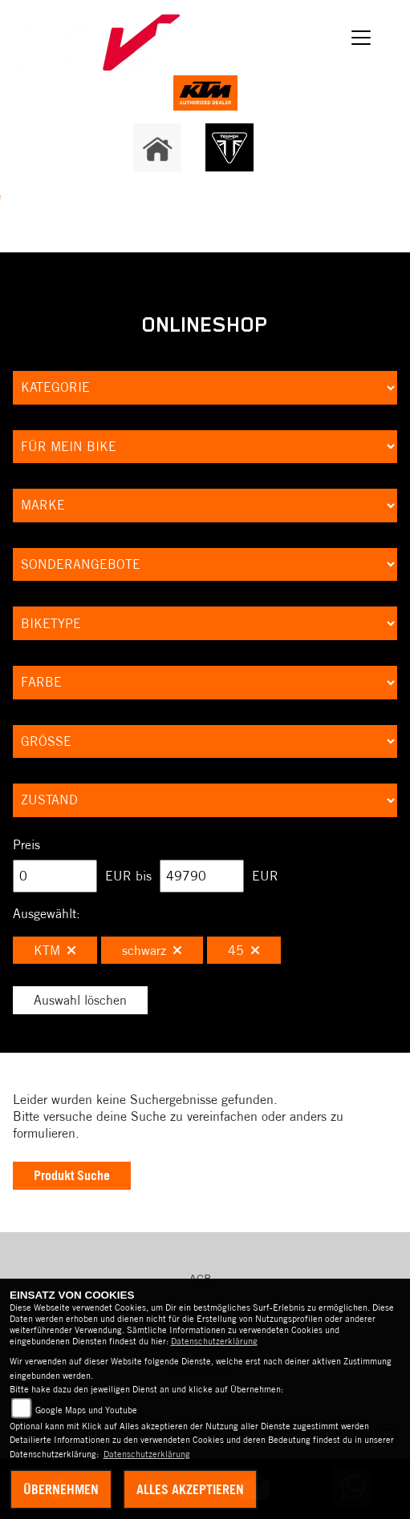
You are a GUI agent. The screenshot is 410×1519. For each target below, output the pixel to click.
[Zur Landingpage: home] (157, 147)
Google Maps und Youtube (86, 1410)
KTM (55, 950)
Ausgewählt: (46, 913)
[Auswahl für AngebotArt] (205, 565)
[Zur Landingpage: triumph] (229, 147)
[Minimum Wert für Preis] (55, 876)
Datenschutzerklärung (214, 1341)
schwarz (152, 950)
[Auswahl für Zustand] (205, 800)
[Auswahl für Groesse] (205, 742)
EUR (265, 876)
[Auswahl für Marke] (205, 505)
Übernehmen (61, 1489)
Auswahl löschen (80, 1000)
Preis (26, 844)
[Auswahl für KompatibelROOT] (205, 447)
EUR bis (128, 876)
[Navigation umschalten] (361, 37)
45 (244, 950)
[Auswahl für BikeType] (205, 623)
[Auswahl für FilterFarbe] (205, 682)
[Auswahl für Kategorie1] (205, 388)
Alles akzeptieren (190, 1489)
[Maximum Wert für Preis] (202, 876)
